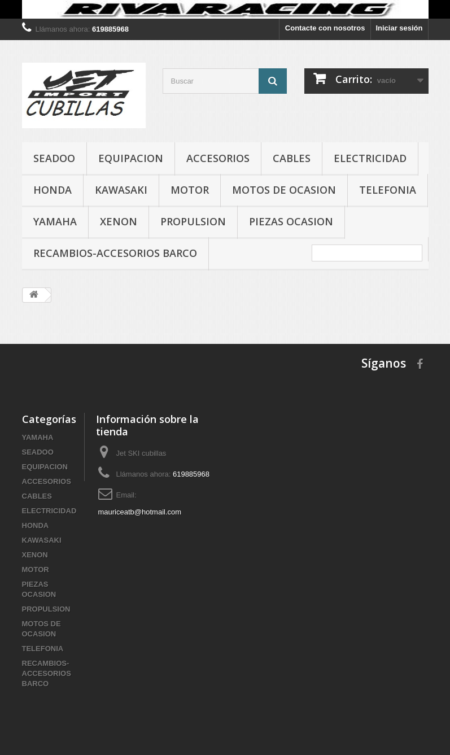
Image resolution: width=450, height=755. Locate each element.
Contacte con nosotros (325, 28)
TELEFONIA (387, 190)
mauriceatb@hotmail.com (140, 512)
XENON (118, 221)
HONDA (52, 190)
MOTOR (190, 190)
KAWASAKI (121, 190)
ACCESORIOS (218, 158)
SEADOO (54, 158)
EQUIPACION (130, 158)
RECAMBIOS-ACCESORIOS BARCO (115, 253)
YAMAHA (55, 221)
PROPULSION (193, 221)
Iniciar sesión (398, 28)
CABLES (292, 158)
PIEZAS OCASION (291, 221)
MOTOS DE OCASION (284, 190)
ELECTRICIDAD (370, 158)
